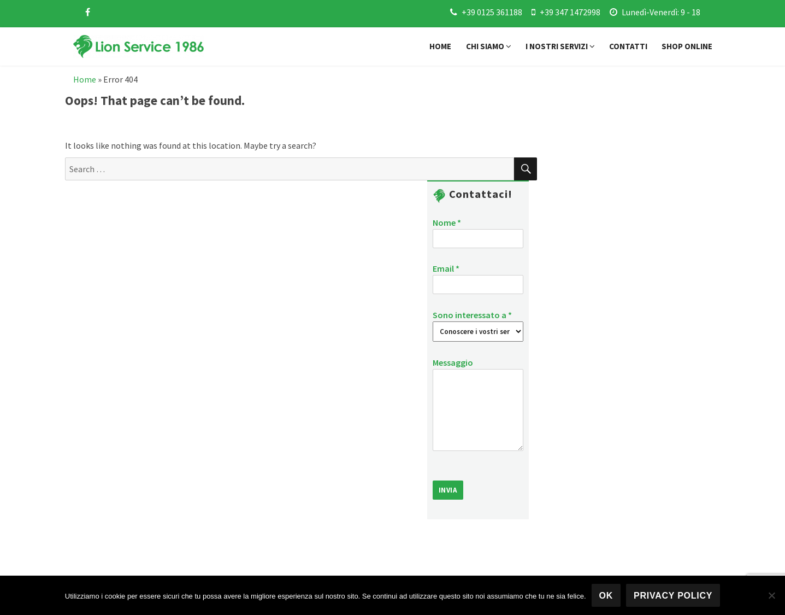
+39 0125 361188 (492, 12)
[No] (771, 595)
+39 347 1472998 (570, 12)
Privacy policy (673, 595)
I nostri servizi (560, 46)
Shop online (687, 46)
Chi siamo (488, 46)
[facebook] (87, 12)
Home (440, 46)
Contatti (628, 46)
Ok (606, 595)
